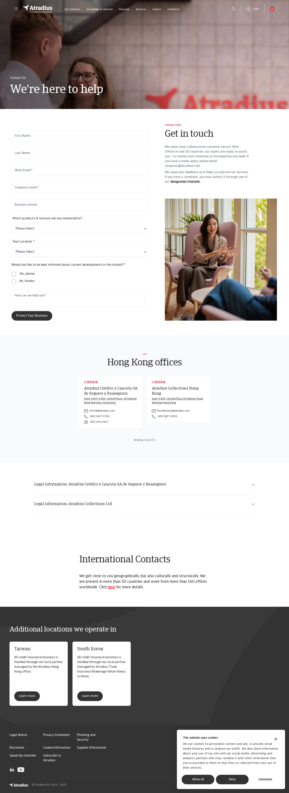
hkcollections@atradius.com (173, 411)
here (111, 587)
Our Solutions (72, 9)
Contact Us (174, 9)
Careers (156, 9)
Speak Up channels (23, 755)
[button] (16, 9)
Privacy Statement (56, 735)
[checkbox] (23, 277)
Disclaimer (17, 747)
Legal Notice (18, 735)
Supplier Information (91, 747)
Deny (232, 779)
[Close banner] (275, 739)
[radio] (23, 274)
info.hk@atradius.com (102, 411)
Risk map (124, 9)
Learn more (27, 696)
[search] (233, 9)
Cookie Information (56, 747)
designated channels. (185, 181)
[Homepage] (38, 9)
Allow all (198, 779)
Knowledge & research (100, 9)
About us (141, 9)
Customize (265, 779)
